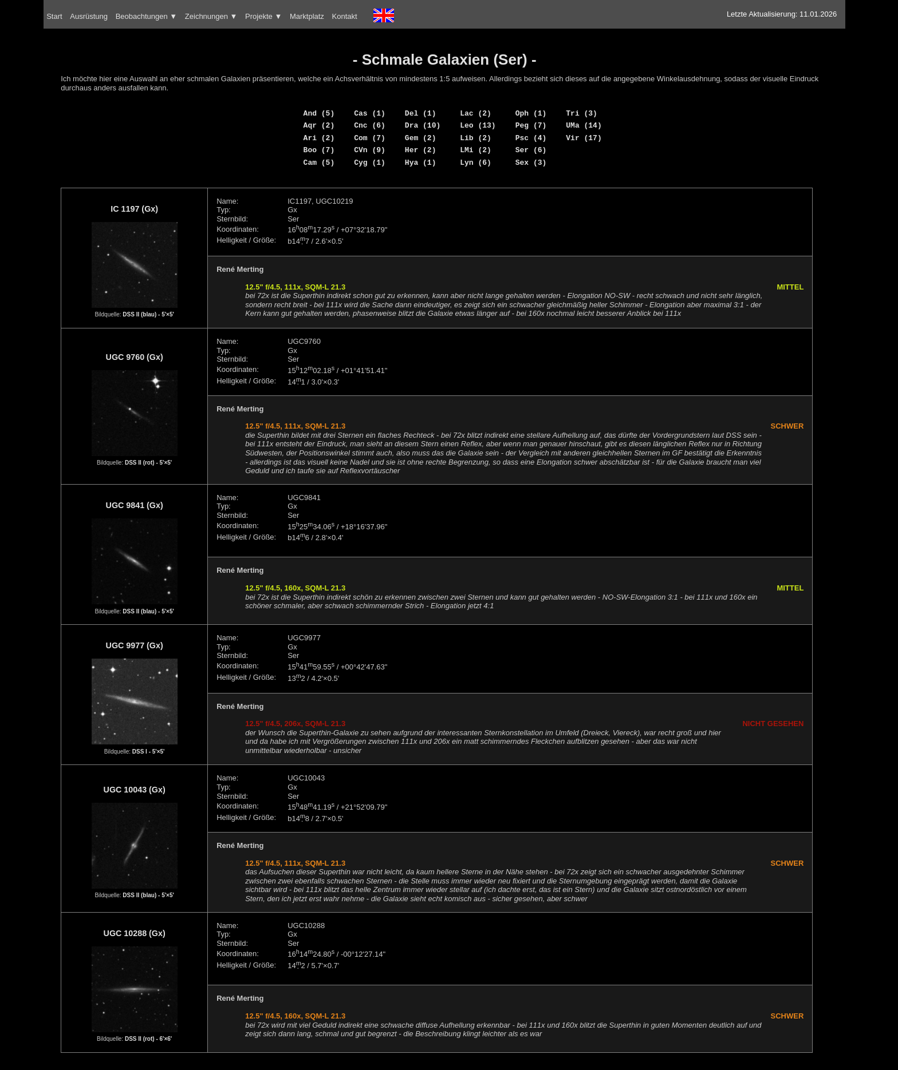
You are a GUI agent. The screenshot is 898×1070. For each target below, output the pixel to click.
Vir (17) (583, 138)
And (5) (319, 113)
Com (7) (369, 138)
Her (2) (420, 150)
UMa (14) (583, 125)
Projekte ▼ (263, 16)
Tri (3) (581, 113)
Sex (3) (531, 162)
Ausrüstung (89, 16)
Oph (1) (531, 113)
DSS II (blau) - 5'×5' (148, 314)
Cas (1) (369, 113)
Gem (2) (420, 138)
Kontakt (344, 16)
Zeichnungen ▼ (211, 16)
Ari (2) (319, 138)
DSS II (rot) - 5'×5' (148, 462)
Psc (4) (531, 138)
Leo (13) (477, 125)
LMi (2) (475, 150)
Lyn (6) (475, 162)
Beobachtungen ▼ (147, 16)
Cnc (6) (369, 125)
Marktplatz (307, 16)
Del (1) (420, 113)
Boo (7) (319, 150)
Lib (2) (475, 138)
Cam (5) (319, 162)
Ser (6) (531, 150)
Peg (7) (531, 125)
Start (54, 16)
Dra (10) (422, 125)
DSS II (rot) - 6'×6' (148, 1039)
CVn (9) (369, 150)
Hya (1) (420, 162)
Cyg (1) (369, 162)
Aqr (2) (319, 125)
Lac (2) (475, 113)
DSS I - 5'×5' (148, 751)
